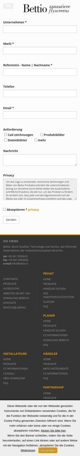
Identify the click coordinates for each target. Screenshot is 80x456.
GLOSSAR (48, 302)
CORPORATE (10, 279)
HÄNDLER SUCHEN (54, 288)
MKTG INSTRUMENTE (55, 368)
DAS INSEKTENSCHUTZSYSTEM (58, 295)
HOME (47, 279)
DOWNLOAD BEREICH (16, 298)
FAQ (45, 306)
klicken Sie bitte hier (53, 430)
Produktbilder (52, 135)
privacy (33, 210)
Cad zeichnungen (18, 135)
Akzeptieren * (21, 210)
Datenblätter (15, 140)
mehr (40, 140)
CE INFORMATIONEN (55, 335)
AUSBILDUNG (11, 288)
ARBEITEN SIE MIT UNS (16, 293)
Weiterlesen (28, 450)
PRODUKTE (10, 284)
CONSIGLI (9, 373)
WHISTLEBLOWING (14, 307)
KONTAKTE (9, 303)
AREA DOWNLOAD (14, 378)
